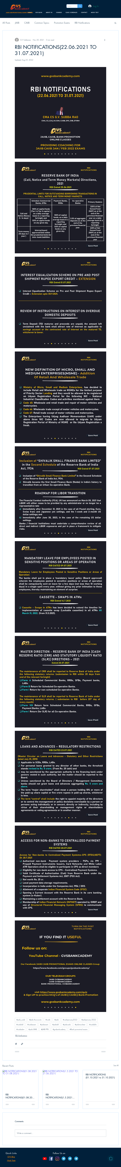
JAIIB (17, 22)
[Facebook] (51, 1159)
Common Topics (41, 22)
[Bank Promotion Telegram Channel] (76, 1159)
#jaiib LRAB (33, 1029)
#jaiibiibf (55, 1024)
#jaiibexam (44, 1024)
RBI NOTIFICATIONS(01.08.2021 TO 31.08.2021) (20, 1096)
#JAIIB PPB (45, 1029)
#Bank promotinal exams (78, 1029)
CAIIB (27, 22)
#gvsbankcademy (59, 1029)
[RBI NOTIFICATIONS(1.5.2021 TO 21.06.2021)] (60, 1080)
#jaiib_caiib (20, 1020)
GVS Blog (11, 1157)
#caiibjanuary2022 (70, 1020)
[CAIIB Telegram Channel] (70, 1159)
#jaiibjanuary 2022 (88, 1020)
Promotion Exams (62, 22)
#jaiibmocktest (80, 1024)
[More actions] (104, 39)
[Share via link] (22, 1044)
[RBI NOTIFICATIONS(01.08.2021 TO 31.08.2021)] (20, 1080)
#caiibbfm (93, 1024)
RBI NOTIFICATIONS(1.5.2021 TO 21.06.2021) (59, 1096)
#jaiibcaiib (67, 1024)
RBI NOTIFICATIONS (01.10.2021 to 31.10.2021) (100, 1076)
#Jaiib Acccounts (35, 1020)
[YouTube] (45, 1159)
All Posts (6, 22)
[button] (115, 23)
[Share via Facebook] (16, 1044)
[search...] (70, 6)
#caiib (48, 1020)
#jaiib (56, 1020)
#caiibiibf (19, 1024)
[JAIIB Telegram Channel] (64, 1159)
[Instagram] (57, 1159)
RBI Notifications (82, 22)
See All (116, 1065)
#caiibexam (31, 1024)
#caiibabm (20, 1029)
